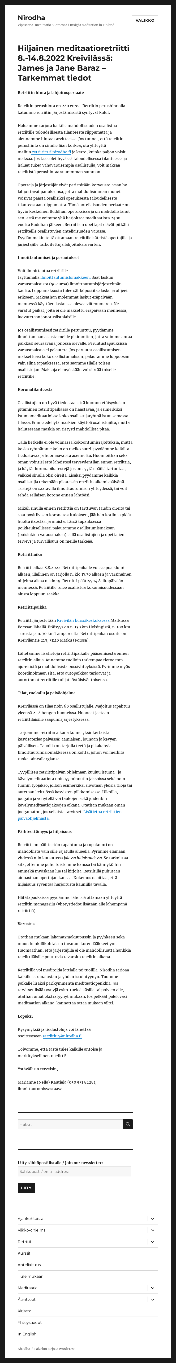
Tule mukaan (30, 1276)
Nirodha (31, 18)
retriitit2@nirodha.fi (51, 152)
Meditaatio (28, 1288)
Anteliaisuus (29, 1265)
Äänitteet (27, 1299)
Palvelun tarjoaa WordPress (54, 1349)
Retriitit (25, 1242)
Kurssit (24, 1253)
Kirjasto (24, 1311)
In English (27, 1334)
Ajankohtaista (30, 1218)
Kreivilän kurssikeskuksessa (83, 620)
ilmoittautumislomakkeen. (66, 277)
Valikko (145, 20)
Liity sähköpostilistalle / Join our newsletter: (60, 1162)
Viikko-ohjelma (32, 1230)
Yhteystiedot (30, 1322)
